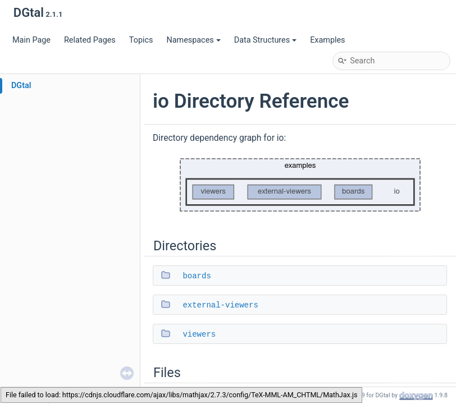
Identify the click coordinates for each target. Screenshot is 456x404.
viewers (199, 334)
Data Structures (265, 40)
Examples (327, 40)
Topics (141, 40)
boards (197, 276)
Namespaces (193, 40)
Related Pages (90, 40)
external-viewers (220, 305)
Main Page (31, 40)
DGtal (21, 85)
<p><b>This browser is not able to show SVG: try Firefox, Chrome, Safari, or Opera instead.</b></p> (300, 185)
